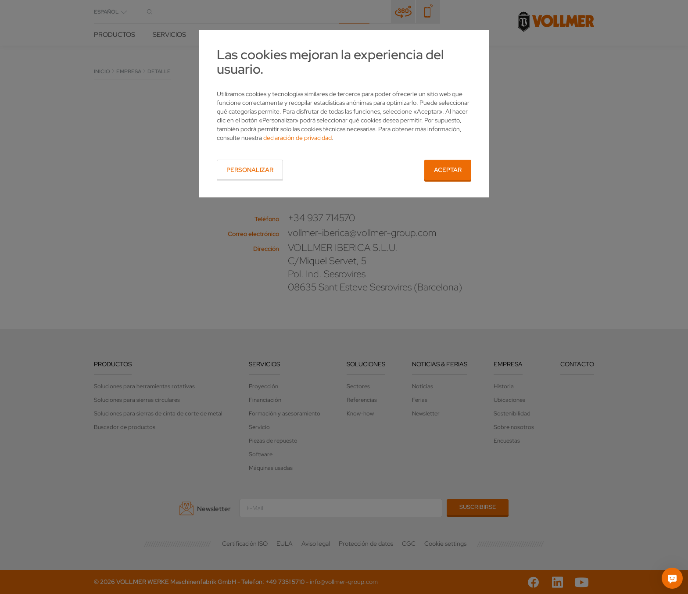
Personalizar (249, 170)
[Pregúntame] (672, 578)
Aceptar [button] (448, 170)
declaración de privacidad (297, 138)
